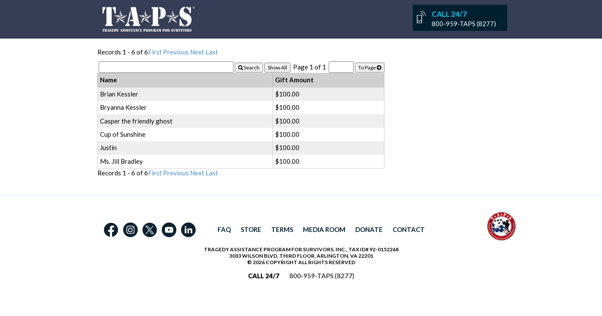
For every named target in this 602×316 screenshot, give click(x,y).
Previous (176, 52)
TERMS (282, 229)
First (155, 52)
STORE (251, 229)
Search (249, 67)
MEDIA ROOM (324, 229)
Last (212, 52)
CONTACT (409, 229)
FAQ (224, 229)
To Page (369, 67)
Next (197, 52)
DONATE (369, 229)
